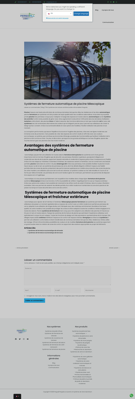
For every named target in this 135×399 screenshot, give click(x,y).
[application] (86, 335)
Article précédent (22, 248)
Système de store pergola (82, 342)
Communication (108, 22)
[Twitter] (20, 341)
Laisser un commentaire (32, 107)
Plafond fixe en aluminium (82, 351)
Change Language (81, 14)
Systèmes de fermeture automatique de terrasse (46, 233)
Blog (96, 10)
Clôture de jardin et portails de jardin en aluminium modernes (82, 381)
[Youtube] (28, 341)
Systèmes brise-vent (82, 372)
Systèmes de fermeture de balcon (53, 344)
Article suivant (114, 248)
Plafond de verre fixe (82, 349)
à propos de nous (108, 10)
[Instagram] (24, 341)
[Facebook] (16, 341)
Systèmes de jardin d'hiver (53, 333)
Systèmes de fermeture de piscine (53, 351)
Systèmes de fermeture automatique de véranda (46, 231)
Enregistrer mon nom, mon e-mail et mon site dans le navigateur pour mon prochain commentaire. (61, 298)
